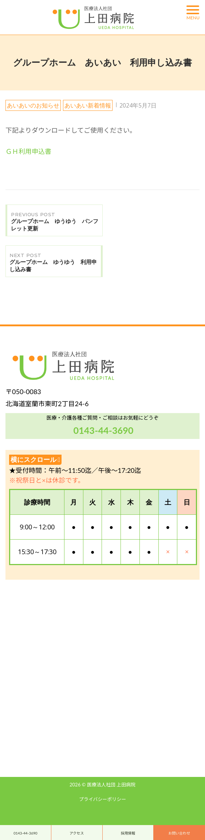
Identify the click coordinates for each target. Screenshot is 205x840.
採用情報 (128, 833)
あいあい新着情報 (87, 105)
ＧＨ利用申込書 (28, 151)
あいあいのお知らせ (33, 105)
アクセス (77, 833)
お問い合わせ (179, 833)
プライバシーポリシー (102, 799)
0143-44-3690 (25, 833)
